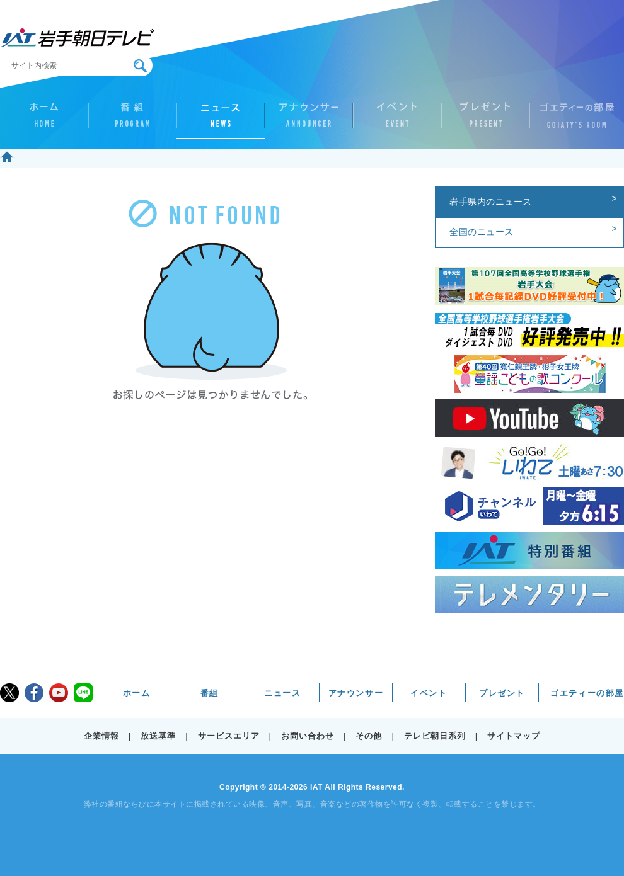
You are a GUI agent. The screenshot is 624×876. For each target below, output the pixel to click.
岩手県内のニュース (490, 201)
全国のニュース (481, 232)
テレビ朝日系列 (435, 736)
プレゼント (485, 120)
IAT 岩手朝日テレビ (77, 37)
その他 (368, 736)
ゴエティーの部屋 (573, 120)
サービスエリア (229, 736)
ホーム (44, 120)
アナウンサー (309, 120)
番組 (132, 120)
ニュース (220, 120)
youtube (58, 692)
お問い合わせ (307, 736)
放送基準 (158, 736)
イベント (397, 120)
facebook (34, 692)
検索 (140, 66)
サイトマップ (513, 736)
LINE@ (83, 692)
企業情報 (101, 736)
